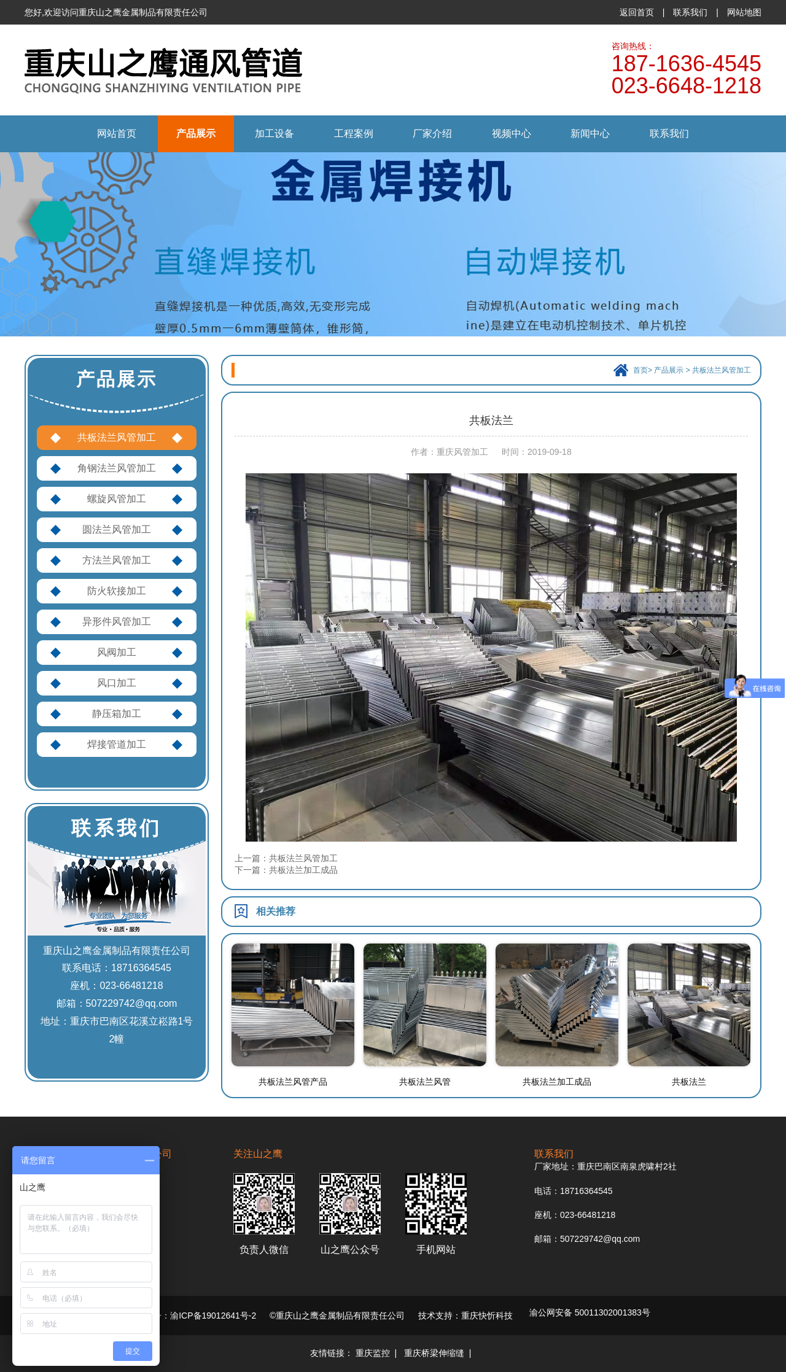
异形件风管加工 (116, 621)
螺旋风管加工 (116, 499)
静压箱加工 (116, 713)
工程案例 (353, 133)
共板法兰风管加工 (116, 437)
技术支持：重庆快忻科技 (465, 1315)
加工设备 (274, 133)
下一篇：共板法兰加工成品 (286, 870)
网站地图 (744, 12)
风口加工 (116, 683)
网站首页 (116, 133)
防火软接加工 (116, 591)
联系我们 (690, 12)
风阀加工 (116, 652)
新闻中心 (590, 133)
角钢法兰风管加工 (116, 468)
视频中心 (511, 133)
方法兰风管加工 (116, 560)
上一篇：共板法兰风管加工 (286, 858)
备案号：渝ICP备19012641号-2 (196, 1315)
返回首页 (637, 12)
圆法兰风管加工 (116, 529)
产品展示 (196, 133)
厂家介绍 (432, 133)
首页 (640, 370)
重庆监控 (373, 1353)
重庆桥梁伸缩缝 (434, 1353)
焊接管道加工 (116, 744)
